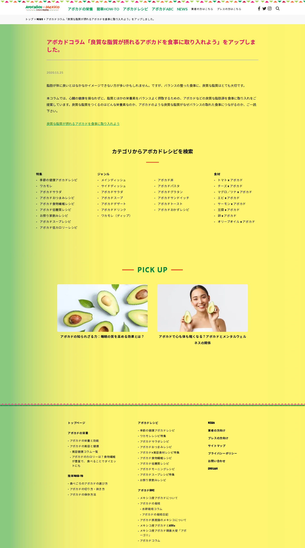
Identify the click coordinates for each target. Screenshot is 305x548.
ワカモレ (46, 186)
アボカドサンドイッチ (173, 198)
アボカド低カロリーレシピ (59, 228)
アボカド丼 (165, 180)
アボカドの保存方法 (83, 494)
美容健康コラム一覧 (85, 452)
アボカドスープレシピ (55, 222)
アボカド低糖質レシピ (55, 210)
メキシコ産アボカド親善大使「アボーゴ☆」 (163, 533)
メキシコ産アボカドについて (159, 498)
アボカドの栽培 (150, 503)
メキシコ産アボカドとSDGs (157, 525)
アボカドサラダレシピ (154, 441)
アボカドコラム (150, 541)
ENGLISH (213, 469)
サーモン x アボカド (232, 204)
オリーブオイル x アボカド (236, 222)
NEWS (211, 423)
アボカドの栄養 (78, 433)
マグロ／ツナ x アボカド (235, 192)
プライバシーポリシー (222, 453)
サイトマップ (217, 446)
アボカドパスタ (169, 186)
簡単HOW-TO (75, 476)
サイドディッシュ (113, 186)
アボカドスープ (112, 198)
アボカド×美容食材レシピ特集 (160, 452)
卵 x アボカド (227, 216)
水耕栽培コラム (152, 509)
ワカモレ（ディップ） (116, 216)
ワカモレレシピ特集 (153, 436)
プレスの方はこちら (229, 9)
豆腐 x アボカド (229, 210)
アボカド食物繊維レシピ (57, 204)
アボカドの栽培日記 (155, 514)
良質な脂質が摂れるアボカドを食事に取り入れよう (83, 124)
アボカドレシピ (148, 423)
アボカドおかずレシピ (173, 210)
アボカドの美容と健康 (84, 446)
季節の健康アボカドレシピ (59, 180)
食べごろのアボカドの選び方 (89, 483)
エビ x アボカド (229, 198)
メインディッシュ (113, 180)
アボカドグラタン (170, 192)
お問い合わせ (217, 461)
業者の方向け (217, 430)
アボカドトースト (170, 204)
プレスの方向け (218, 438)
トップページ (76, 423)
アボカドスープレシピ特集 (157, 475)
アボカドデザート (113, 204)
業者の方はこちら (202, 9)
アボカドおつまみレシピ (57, 198)
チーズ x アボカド (230, 186)
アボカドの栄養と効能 (84, 441)
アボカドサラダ (51, 192)
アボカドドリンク (113, 210)
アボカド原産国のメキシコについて (163, 520)
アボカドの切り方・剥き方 (87, 489)
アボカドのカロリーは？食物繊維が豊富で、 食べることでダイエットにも (94, 461)
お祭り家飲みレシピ (54, 216)
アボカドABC (146, 490)
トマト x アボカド (230, 180)
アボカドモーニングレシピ (157, 469)
